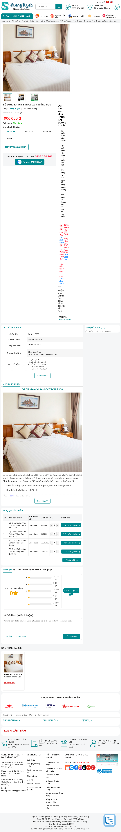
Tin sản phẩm (21, 715)
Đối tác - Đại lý (33, 783)
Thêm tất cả (72, 560)
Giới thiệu (31, 760)
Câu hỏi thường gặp (52, 806)
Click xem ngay (66, 256)
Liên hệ (30, 780)
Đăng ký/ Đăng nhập (33, 764)
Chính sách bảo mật (52, 775)
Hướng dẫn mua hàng (53, 788)
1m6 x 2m (47, 131)
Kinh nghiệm (43, 715)
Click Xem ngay (61, 281)
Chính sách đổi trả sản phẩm (54, 769)
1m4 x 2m (29, 131)
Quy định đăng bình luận (15, 636)
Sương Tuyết (14, 108)
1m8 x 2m (11, 138)
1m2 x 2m (11, 131)
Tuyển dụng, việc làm (34, 771)
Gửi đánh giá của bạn (71, 591)
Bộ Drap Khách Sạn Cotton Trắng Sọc (13, 675)
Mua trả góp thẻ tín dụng (54, 794)
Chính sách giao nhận (53, 763)
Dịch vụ (32, 715)
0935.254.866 (43, 156)
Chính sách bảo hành (52, 782)
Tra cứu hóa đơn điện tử (34, 788)
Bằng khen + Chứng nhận (51, 800)
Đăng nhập (98, 8)
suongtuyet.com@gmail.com (13, 790)
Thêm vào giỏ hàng (15, 147)
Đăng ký (107, 8)
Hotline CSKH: (77, 762)
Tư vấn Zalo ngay (29, 162)
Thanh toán (32, 776)
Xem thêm (42, 376)
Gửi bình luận (71, 636)
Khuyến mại (7, 715)
